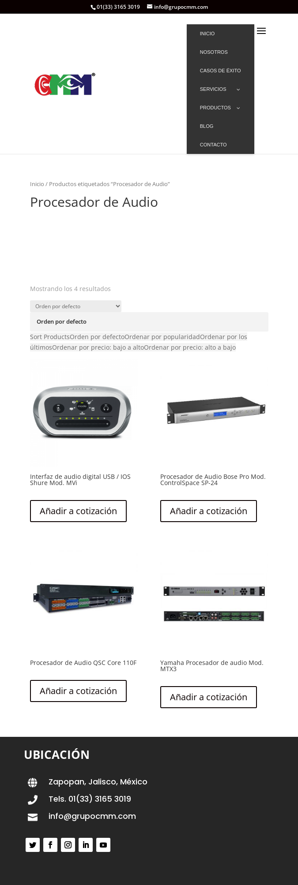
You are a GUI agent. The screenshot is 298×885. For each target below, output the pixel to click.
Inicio (37, 184)
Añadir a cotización (78, 511)
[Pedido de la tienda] (75, 306)
